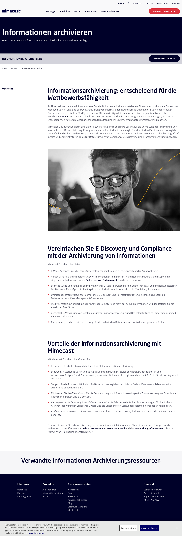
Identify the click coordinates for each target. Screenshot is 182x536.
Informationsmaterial (53, 493)
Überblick (22, 489)
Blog (70, 503)
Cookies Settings (128, 528)
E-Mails (64, 116)
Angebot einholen (164, 11)
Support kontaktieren (154, 496)
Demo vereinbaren (164, 58)
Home (4, 68)
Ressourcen (73, 496)
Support (149, 3)
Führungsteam (24, 496)
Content (14, 68)
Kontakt (176, 3)
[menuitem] (51, 13)
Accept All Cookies (149, 528)
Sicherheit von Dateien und (101, 280)
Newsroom (73, 489)
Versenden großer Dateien (149, 428)
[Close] (177, 528)
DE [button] (120, 3)
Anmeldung (162, 3)
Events (71, 493)
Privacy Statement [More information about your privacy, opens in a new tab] (35, 533)
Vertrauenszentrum (77, 506)
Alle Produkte (49, 489)
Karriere (137, 3)
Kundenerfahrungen (77, 499)
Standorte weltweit (153, 489)
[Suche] (129, 3)
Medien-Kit (73, 510)
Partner (46, 496)
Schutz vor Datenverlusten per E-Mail (104, 428)
